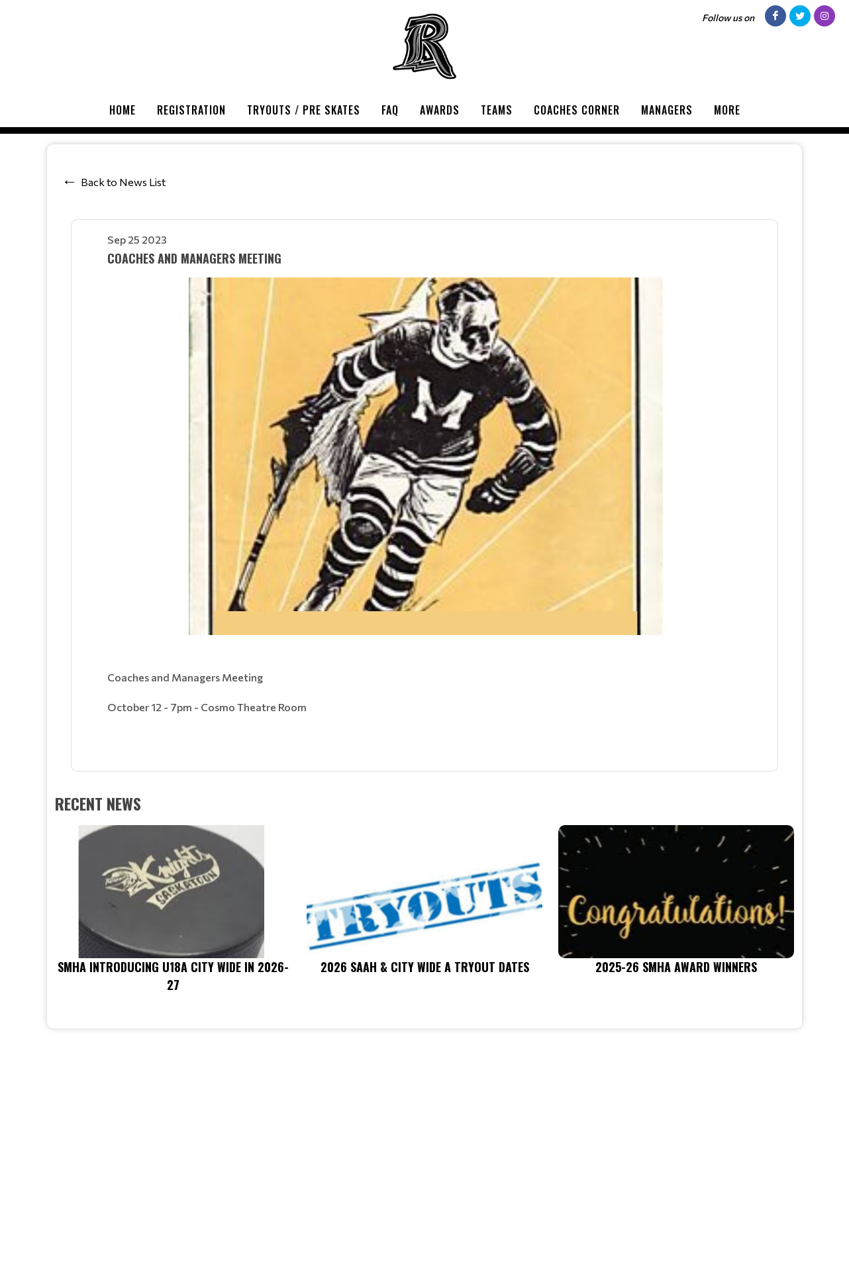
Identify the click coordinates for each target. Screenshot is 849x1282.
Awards (440, 110)
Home (122, 110)
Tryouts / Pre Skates (303, 110)
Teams (497, 110)
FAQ (390, 110)
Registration (191, 110)
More (727, 110)
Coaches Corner (577, 110)
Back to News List (123, 181)
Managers (667, 110)
